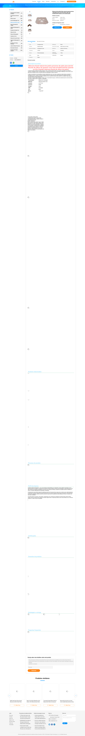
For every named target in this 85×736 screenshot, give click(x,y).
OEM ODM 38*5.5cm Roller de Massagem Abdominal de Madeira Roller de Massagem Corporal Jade (25, 722)
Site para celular (12, 721)
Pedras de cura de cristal (16, 38)
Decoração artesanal (16, 47)
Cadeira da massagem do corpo (16, 28)
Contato (16, 65)
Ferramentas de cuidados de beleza (16, 13)
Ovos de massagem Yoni (16, 20)
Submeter (33, 670)
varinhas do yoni (16, 36)
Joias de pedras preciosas (16, 45)
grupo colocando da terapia (16, 25)
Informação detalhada (31, 41)
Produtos (10, 716)
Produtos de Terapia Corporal (16, 50)
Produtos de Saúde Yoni (16, 30)
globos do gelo (16, 32)
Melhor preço (57, 27)
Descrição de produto (40, 41)
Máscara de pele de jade (16, 22)
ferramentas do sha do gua (16, 16)
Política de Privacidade (11, 724)
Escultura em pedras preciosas (16, 43)
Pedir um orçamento (71, 1)
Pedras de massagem (16, 34)
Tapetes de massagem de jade (16, 40)
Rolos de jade (16, 18)
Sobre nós (11, 718)
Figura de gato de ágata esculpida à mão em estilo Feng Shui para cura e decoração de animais (25, 727)
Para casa (11, 715)
